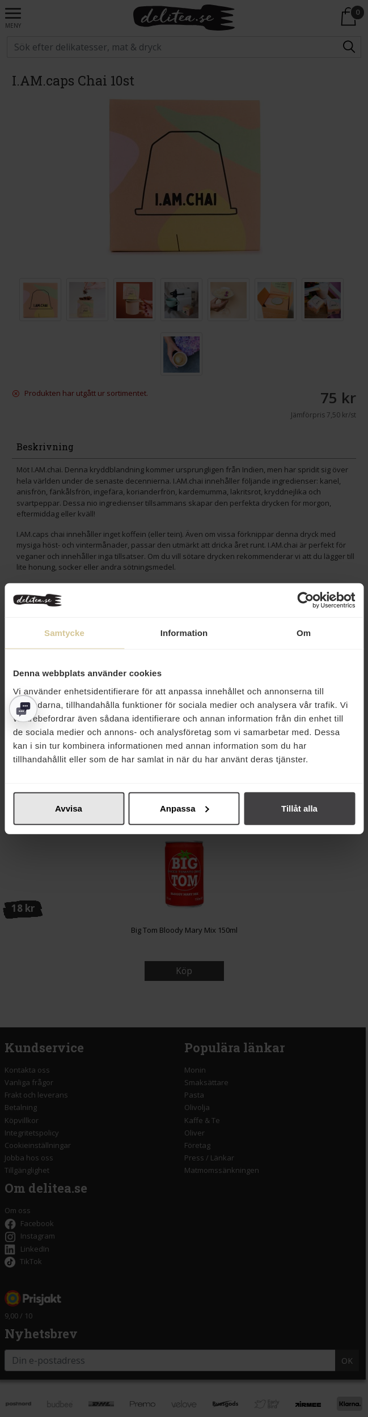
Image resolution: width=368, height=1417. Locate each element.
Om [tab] (304, 633)
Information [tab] (184, 633)
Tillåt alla (299, 808)
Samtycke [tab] (64, 633)
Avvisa (68, 808)
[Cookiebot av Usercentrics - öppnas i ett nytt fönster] (305, 600)
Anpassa (184, 808)
